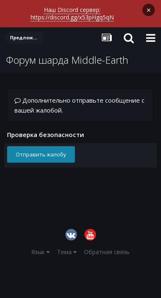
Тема (67, 252)
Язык (40, 252)
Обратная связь (107, 252)
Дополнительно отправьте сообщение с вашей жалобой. (79, 105)
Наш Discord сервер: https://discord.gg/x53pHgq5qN (72, 13)
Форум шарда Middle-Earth (67, 60)
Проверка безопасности (45, 134)
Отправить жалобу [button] (41, 154)
